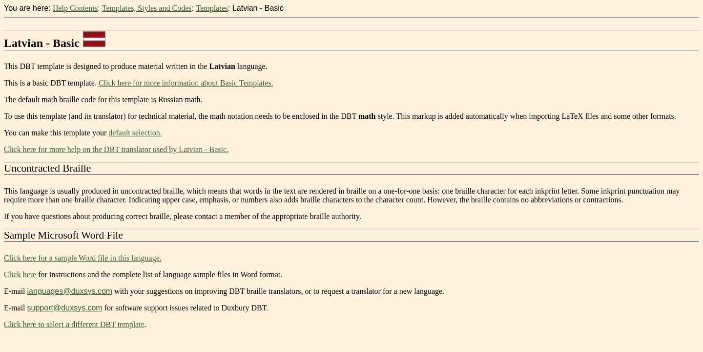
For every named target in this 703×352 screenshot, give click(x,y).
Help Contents (75, 8)
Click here (20, 274)
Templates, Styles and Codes (147, 8)
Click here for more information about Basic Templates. (186, 83)
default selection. (135, 133)
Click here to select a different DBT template (74, 324)
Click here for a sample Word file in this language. (83, 258)
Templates (212, 8)
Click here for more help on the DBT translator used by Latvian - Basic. (116, 149)
